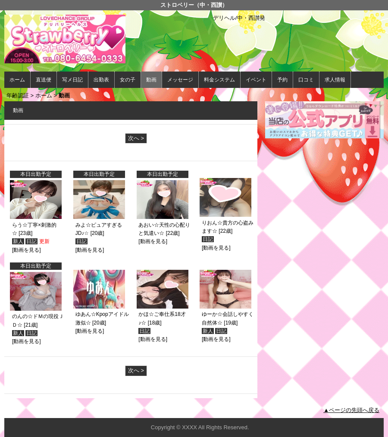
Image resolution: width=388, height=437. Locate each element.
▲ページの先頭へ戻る (351, 410)
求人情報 (335, 80)
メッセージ (180, 80)
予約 (282, 80)
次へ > (136, 138)
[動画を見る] (26, 250)
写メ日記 (72, 80)
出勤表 (101, 80)
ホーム (17, 80)
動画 (151, 80)
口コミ (306, 80)
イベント (256, 80)
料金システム (219, 80)
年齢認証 (17, 95)
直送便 (43, 80)
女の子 (127, 80)
